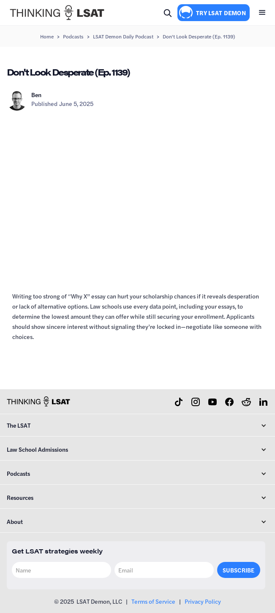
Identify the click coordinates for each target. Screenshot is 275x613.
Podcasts (73, 36)
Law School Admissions (37, 449)
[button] (262, 12)
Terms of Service (153, 601)
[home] (54, 12)
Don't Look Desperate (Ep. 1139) (199, 36)
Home (47, 36)
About (15, 521)
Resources (20, 497)
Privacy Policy (203, 601)
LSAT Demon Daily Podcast (123, 36)
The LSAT (18, 425)
